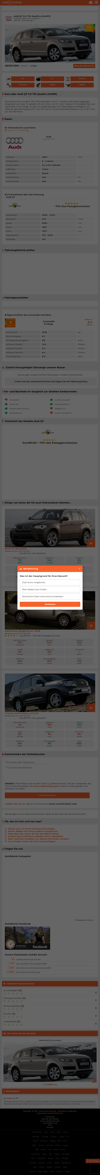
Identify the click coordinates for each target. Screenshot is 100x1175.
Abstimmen (50, 604)
